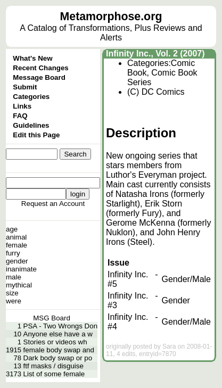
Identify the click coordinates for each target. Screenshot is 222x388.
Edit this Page (36, 135)
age (12, 229)
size (12, 293)
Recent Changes (40, 68)
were (13, 301)
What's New (32, 58)
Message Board (39, 77)
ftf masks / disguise (53, 366)
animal (16, 237)
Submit (25, 87)
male (13, 277)
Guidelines (31, 125)
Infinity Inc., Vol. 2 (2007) (155, 53)
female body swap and (58, 350)
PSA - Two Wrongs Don (60, 326)
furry (13, 253)
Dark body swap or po (58, 358)
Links (22, 106)
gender (17, 261)
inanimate (21, 269)
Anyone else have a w (58, 334)
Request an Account (53, 204)
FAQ (20, 116)
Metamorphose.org (111, 16)
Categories (31, 97)
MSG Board (51, 318)
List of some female (54, 374)
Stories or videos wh (55, 342)
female (16, 245)
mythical (19, 285)
